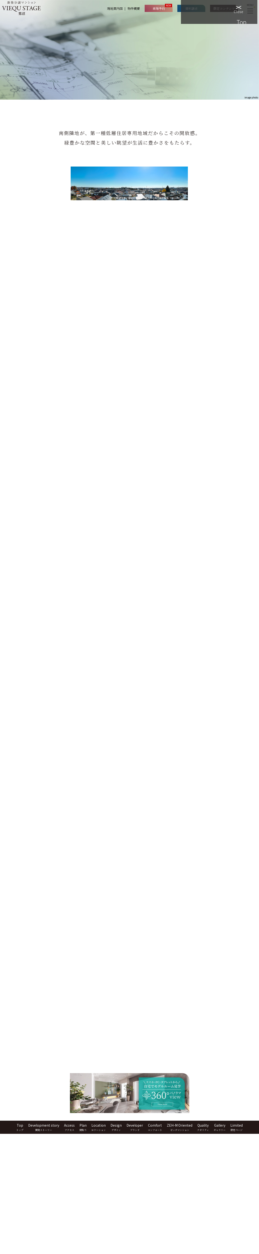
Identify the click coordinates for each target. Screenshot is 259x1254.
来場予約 (160, 8)
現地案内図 (117, 8)
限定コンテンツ (226, 8)
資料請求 (193, 8)
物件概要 (135, 8)
